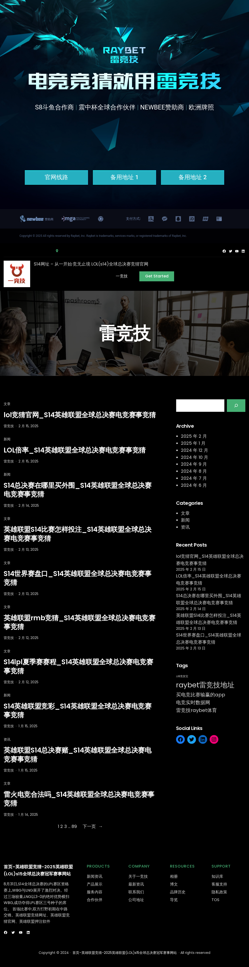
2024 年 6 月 (194, 485)
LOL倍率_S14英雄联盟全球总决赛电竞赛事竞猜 (75, 450)
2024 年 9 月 (194, 464)
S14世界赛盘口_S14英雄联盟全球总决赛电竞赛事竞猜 (77, 578)
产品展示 (94, 884)
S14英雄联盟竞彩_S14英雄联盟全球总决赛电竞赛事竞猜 (77, 711)
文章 (7, 403)
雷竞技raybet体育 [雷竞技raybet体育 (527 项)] (196, 710)
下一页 (93, 826)
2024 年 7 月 (194, 478)
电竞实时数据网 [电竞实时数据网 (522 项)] (193, 702)
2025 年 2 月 (194, 436)
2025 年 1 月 (193, 443)
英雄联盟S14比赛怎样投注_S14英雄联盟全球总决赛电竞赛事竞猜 (77, 534)
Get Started (157, 276)
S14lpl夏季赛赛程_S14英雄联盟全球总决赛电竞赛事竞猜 (78, 666)
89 (74, 826)
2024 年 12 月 (194, 450)
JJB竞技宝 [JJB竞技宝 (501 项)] (182, 676)
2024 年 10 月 (194, 457)
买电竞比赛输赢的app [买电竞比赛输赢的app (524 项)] (200, 694)
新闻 (7, 439)
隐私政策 (219, 892)
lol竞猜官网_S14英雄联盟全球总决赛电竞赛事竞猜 (80, 415)
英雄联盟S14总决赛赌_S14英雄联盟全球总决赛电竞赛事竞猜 (77, 755)
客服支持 (219, 884)
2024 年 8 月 (194, 471)
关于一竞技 (138, 876)
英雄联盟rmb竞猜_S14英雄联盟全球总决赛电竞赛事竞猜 (79, 622)
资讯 (7, 739)
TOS (215, 900)
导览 (174, 900)
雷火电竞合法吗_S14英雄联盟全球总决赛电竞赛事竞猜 (79, 799)
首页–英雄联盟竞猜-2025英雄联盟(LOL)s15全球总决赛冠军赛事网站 (124, 952)
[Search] (236, 405)
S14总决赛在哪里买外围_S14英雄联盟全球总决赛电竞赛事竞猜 (77, 490)
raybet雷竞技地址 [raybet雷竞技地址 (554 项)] (205, 685)
